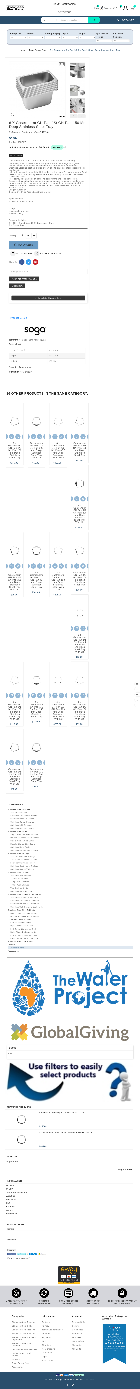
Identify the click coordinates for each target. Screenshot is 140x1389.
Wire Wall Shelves (20, 885)
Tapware (11, 945)
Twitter (28, 262)
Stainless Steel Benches (19, 809)
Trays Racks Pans (16, 948)
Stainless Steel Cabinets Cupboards (24, 894)
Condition (14, 372)
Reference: (15, 340)
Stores (9, 1210)
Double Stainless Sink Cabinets (24, 916)
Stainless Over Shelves (21, 891)
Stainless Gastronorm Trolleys (24, 866)
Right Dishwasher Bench (21, 926)
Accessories (13, 951)
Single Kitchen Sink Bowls (22, 841)
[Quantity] (22, 235)
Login (44, 1356)
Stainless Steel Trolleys (18, 853)
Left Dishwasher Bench (21, 923)
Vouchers (76, 1337)
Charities (10, 1207)
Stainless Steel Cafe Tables (20, 942)
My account (47, 1360)
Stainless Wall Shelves (20, 875)
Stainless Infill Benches (21, 825)
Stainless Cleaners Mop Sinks (24, 850)
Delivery (10, 1185)
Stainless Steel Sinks (17, 831)
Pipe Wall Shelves (20, 882)
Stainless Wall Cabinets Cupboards (26, 907)
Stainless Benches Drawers (23, 828)
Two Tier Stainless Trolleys (22, 857)
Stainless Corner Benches (22, 822)
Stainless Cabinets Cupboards (24, 897)
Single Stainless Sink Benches (24, 835)
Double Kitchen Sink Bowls (22, 844)
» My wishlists (125, 1169)
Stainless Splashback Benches (24, 816)
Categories (16, 804)
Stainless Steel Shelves (18, 872)
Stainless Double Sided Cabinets (25, 904)
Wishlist (12, 1156)
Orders (75, 1326)
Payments (11, 1199)
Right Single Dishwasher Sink (24, 932)
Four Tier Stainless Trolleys (23, 863)
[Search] (73, 20)
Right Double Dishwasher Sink (24, 938)
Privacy (10, 1189)
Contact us (11, 1214)
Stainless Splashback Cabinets (24, 901)
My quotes (77, 1345)
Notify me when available (24, 279)
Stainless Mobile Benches (22, 819)
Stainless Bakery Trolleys (22, 869)
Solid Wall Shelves (21, 879)
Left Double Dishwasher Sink (23, 935)
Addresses (77, 1333)
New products (48, 1349)
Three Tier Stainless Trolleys (23, 860)
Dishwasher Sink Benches (19, 919)
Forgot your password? (18, 1258)
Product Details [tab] (18, 318)
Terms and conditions (16, 1192)
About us (10, 1196)
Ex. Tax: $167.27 (17, 142)
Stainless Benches (18, 812)
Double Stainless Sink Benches (24, 838)
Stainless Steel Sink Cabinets (21, 910)
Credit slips (77, 1330)
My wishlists (78, 1341)
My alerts (76, 1349)
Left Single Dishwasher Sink (23, 929)
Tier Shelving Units (19, 888)
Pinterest (35, 262)
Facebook (21, 262)
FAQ (8, 1203)
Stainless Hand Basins (20, 847)
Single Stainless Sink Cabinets (24, 913)
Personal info (78, 1322)
